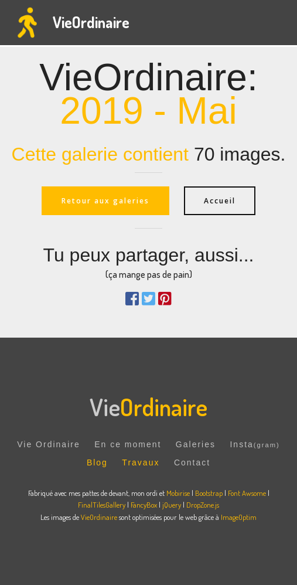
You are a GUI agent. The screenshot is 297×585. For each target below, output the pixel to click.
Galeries (196, 444)
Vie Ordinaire (48, 444)
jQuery (171, 504)
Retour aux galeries (105, 201)
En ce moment (127, 444)
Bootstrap (209, 493)
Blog (97, 462)
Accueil (219, 201)
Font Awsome (248, 493)
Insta (254, 444)
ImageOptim (239, 517)
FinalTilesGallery (101, 504)
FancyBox (144, 504)
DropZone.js (202, 504)
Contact (192, 462)
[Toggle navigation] (278, 23)
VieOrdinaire (91, 22)
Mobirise (178, 493)
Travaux (140, 462)
